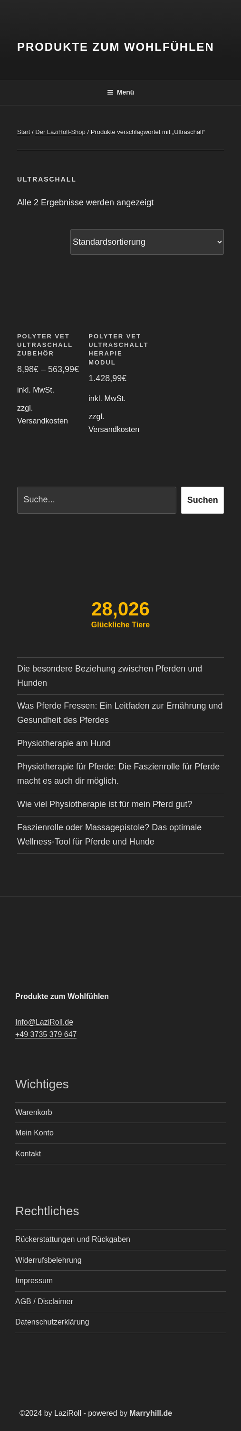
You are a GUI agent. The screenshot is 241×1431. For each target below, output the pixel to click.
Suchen (202, 500)
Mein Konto (34, 1133)
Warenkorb (33, 1112)
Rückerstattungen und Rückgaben (72, 1239)
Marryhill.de (150, 1413)
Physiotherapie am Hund (64, 743)
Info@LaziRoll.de (44, 1022)
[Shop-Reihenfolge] (147, 242)
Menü (121, 92)
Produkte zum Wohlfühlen (115, 46)
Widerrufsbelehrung (48, 1260)
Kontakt (28, 1154)
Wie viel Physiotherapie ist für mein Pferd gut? (104, 804)
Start (23, 131)
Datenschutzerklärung (52, 1322)
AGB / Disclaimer (44, 1301)
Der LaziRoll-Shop (60, 131)
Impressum (34, 1281)
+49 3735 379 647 (46, 1034)
